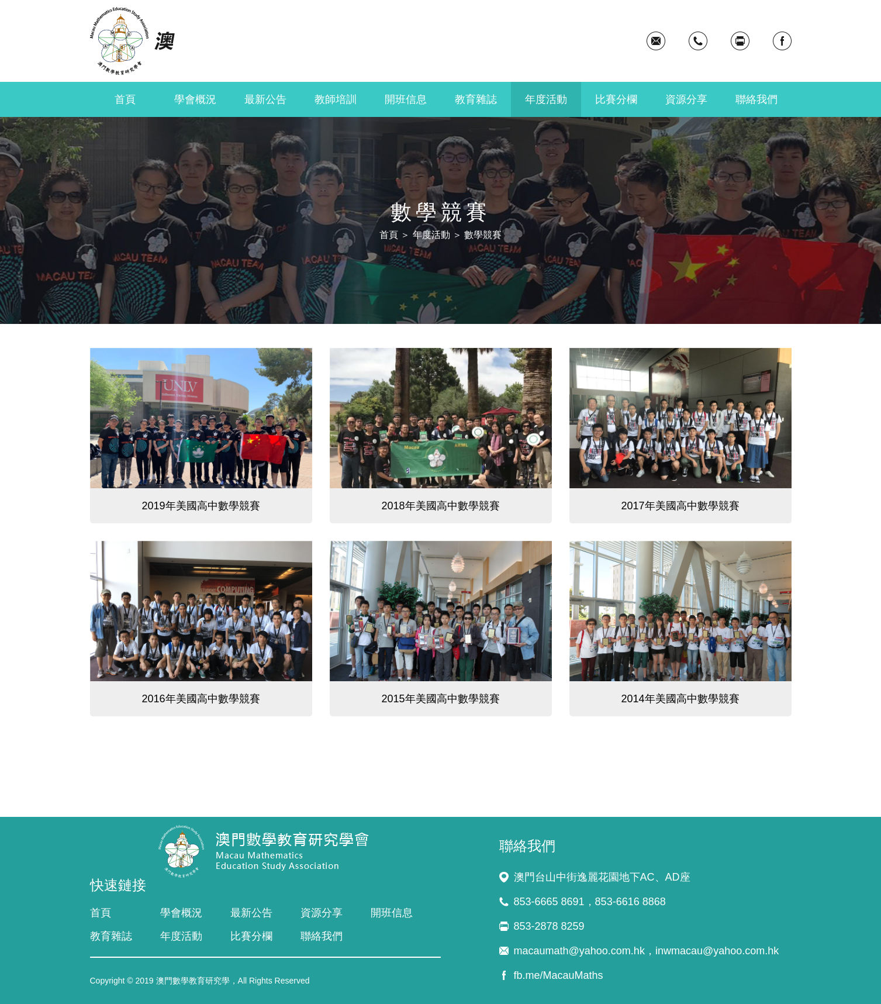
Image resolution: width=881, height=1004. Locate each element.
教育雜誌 (476, 99)
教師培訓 (336, 99)
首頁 (125, 99)
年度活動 (546, 99)
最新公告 (265, 99)
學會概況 (195, 99)
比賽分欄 (616, 99)
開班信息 (406, 99)
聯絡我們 (756, 99)
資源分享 (686, 99)
